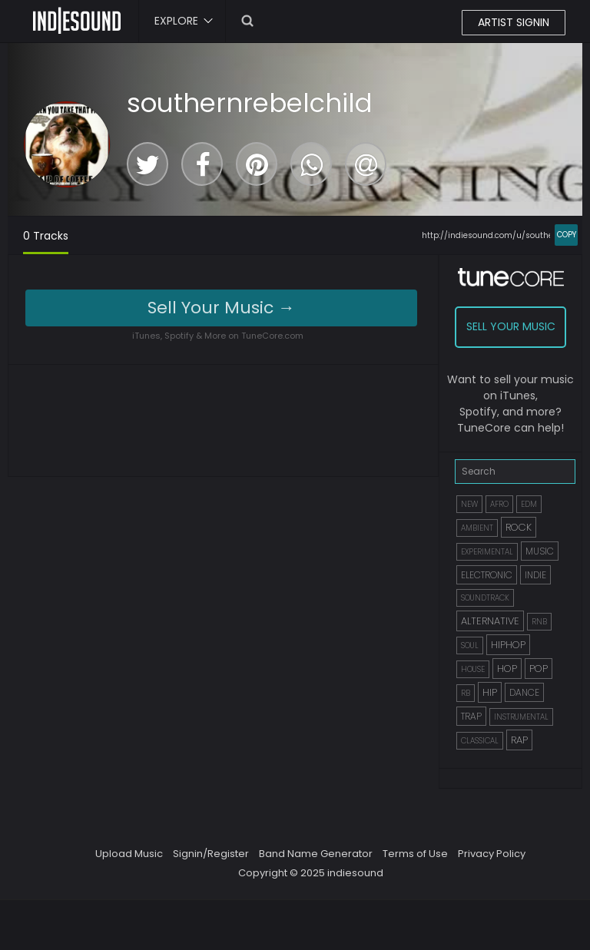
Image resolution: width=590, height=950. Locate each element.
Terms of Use (415, 853)
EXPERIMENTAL (487, 552)
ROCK (518, 527)
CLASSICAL (480, 740)
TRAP (471, 716)
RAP (519, 740)
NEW (469, 504)
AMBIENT (477, 528)
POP (538, 668)
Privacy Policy (491, 853)
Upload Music (129, 853)
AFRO (499, 504)
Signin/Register (211, 853)
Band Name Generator (316, 853)
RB (465, 693)
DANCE (524, 692)
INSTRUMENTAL (521, 717)
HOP (507, 668)
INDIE (535, 574)
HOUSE (473, 669)
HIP (489, 692)
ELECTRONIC (486, 574)
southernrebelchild (250, 102)
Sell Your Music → (221, 307)
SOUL (470, 645)
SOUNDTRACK (485, 598)
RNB (539, 621)
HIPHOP (508, 644)
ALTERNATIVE (490, 621)
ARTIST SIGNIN (513, 22)
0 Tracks (45, 235)
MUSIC (539, 551)
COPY (566, 234)
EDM (529, 504)
